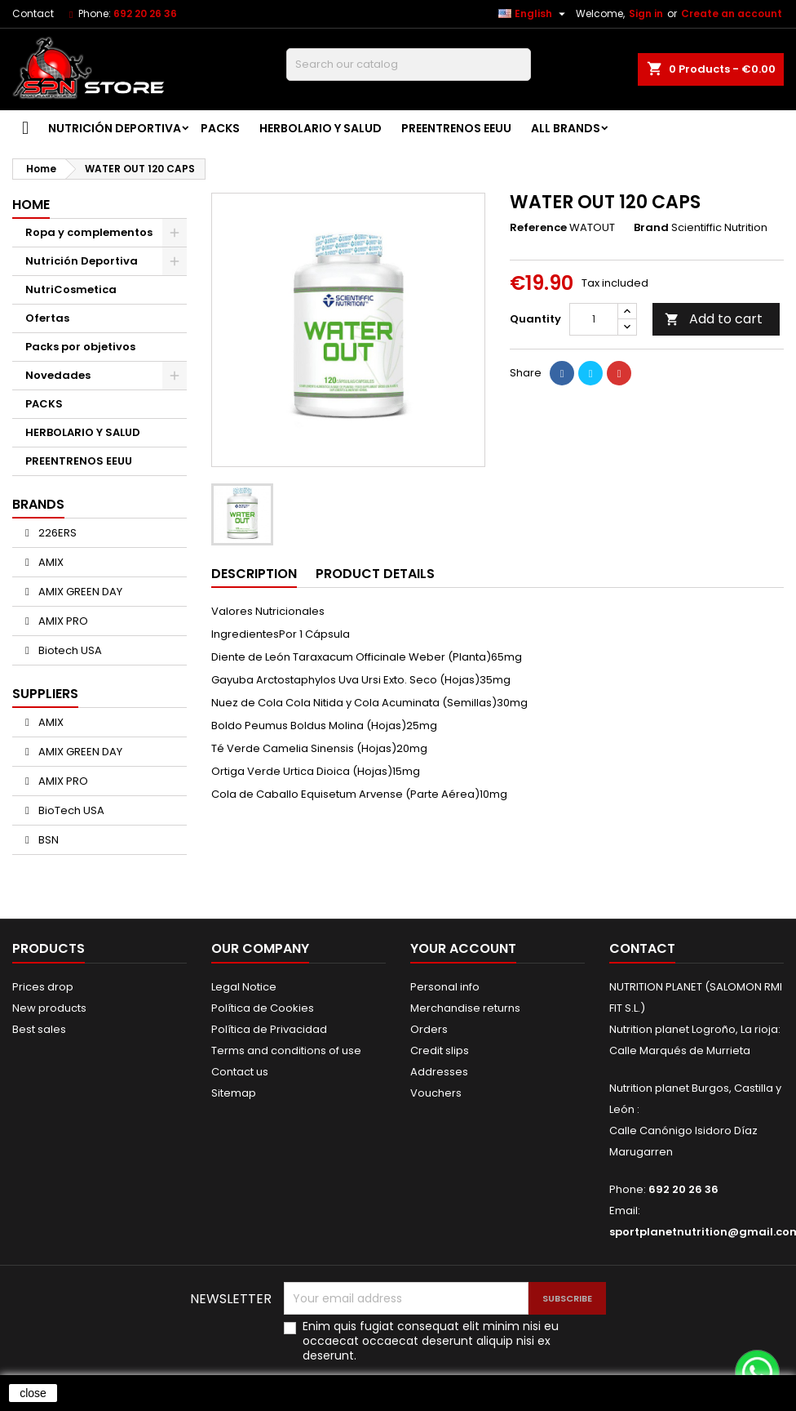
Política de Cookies (262, 1008)
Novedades (58, 375)
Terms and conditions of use (286, 1050)
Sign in (646, 13)
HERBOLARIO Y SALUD (320, 128)
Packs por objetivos (80, 346)
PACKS (220, 128)
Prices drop (42, 987)
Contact (33, 13)
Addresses (439, 1071)
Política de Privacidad (269, 1029)
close (33, 1393)
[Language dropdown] (533, 14)
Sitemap (233, 1093)
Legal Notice (243, 987)
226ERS (56, 533)
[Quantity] (593, 319)
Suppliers (45, 693)
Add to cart (714, 318)
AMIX (50, 562)
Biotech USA (69, 650)
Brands (38, 504)
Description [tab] (254, 573)
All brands (565, 128)
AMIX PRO (62, 621)
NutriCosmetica (71, 289)
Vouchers (436, 1093)
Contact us (239, 1071)
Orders (429, 1029)
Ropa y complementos (89, 232)
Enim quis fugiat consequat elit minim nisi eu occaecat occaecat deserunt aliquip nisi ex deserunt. (431, 1341)
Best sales (39, 1029)
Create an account (731, 13)
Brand (651, 227)
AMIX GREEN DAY (79, 591)
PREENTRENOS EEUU (456, 128)
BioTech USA (70, 810)
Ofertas (47, 318)
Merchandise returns (465, 1008)
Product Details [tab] (375, 573)
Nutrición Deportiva (114, 128)
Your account (463, 948)
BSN (47, 840)
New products (49, 1008)
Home (31, 204)
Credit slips (439, 1050)
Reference (538, 227)
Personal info (445, 987)
